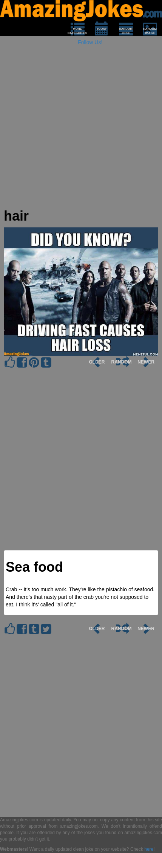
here (148, 849)
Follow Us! (90, 42)
